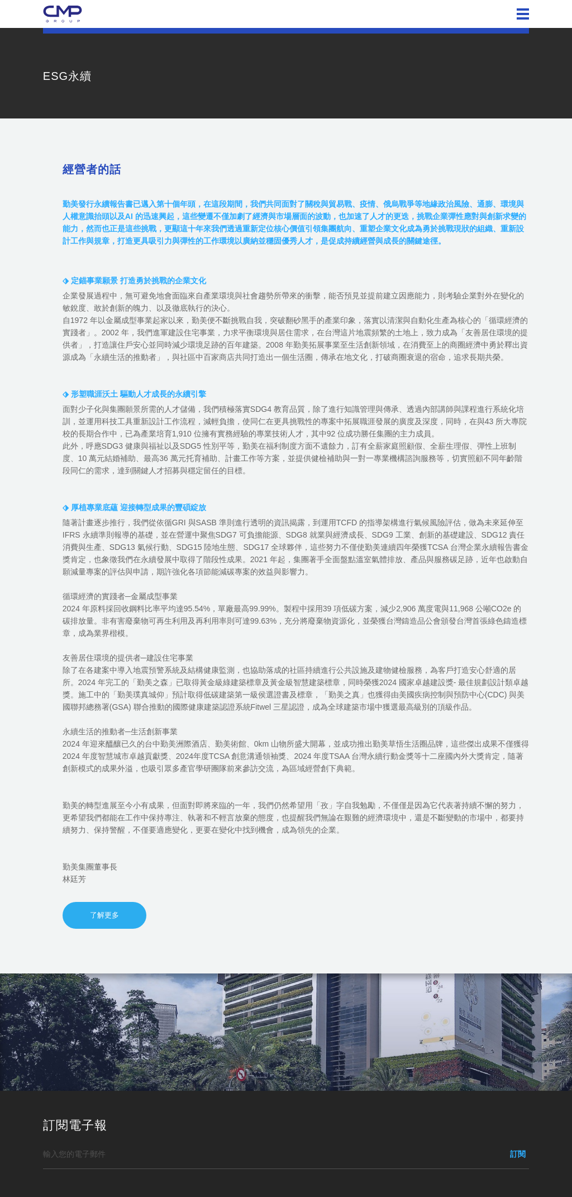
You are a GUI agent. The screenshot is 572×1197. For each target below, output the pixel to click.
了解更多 (104, 915)
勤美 (62, 14)
